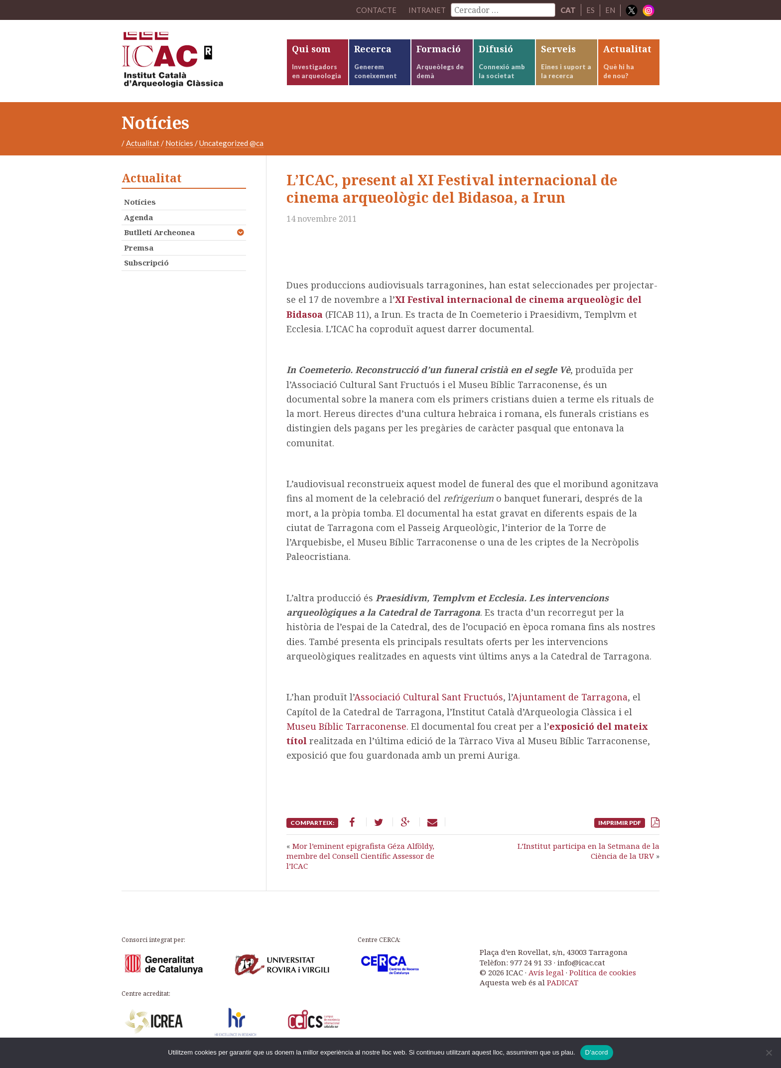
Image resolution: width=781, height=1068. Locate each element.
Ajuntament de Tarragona (570, 701)
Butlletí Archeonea (159, 236)
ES (590, 9)
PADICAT (562, 986)
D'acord (596, 1052)
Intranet (427, 9)
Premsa (138, 251)
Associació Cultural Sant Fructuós (428, 701)
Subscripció (146, 266)
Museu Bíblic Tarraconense (346, 730)
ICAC (196, 63)
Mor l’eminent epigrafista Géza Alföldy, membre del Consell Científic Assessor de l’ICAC (360, 859)
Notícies (179, 146)
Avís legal (546, 976)
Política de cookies (602, 976)
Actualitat (142, 146)
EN (610, 9)
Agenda (138, 221)
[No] (769, 1053)
